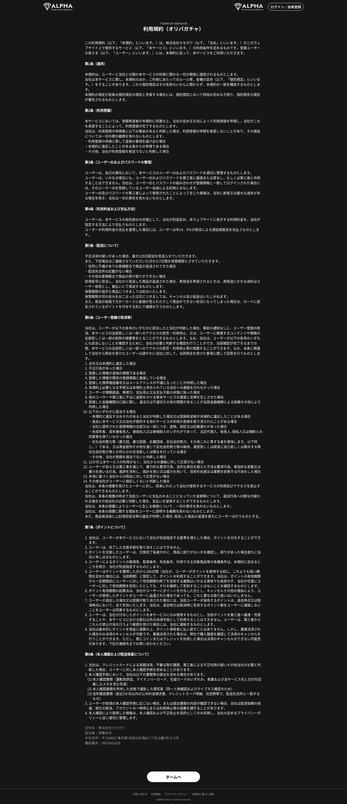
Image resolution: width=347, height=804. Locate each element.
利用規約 (156, 794)
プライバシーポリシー (177, 794)
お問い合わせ (140, 794)
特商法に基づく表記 (203, 794)
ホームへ (173, 777)
